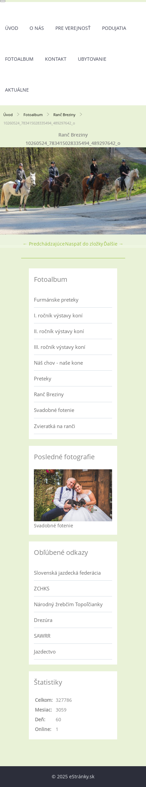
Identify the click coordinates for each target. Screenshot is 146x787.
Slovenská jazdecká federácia (67, 572)
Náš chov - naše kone (58, 362)
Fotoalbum (19, 59)
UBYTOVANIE (92, 59)
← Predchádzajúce (44, 244)
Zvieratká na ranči (54, 426)
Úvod (11, 28)
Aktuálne (17, 90)
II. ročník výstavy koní (59, 331)
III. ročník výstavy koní (59, 347)
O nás (37, 28)
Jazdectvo (45, 651)
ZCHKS (41, 588)
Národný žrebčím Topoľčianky (68, 604)
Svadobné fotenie (54, 410)
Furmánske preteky (56, 299)
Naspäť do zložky (84, 244)
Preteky (42, 378)
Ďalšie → (114, 244)
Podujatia (114, 28)
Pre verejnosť (73, 28)
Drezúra (43, 620)
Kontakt (55, 59)
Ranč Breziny (64, 114)
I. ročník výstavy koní (58, 315)
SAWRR (42, 635)
